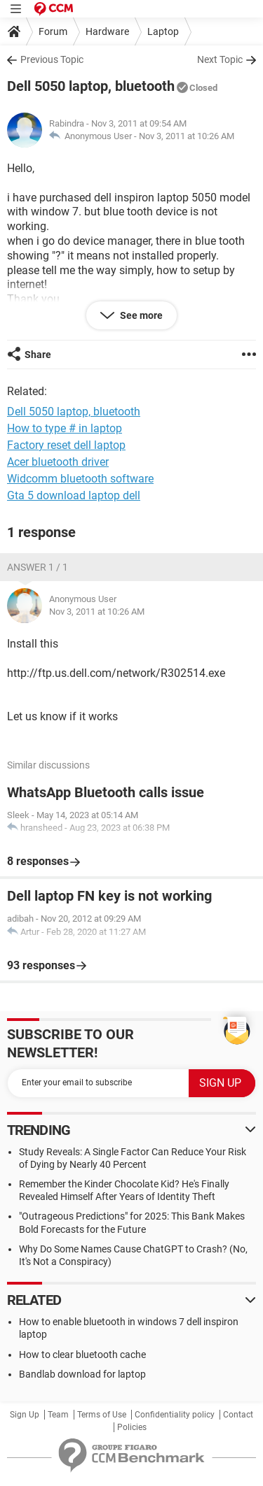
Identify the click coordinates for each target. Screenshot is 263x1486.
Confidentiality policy (175, 1415)
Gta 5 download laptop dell (73, 495)
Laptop (163, 31)
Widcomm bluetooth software (80, 478)
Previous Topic (51, 59)
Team (58, 1415)
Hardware (107, 31)
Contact (238, 1415)
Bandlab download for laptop (82, 1374)
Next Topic (220, 59)
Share (38, 354)
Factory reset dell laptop (66, 445)
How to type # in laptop (64, 428)
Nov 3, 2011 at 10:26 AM (186, 136)
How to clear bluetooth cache (82, 1354)
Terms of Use (101, 1415)
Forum (53, 31)
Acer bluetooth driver (58, 462)
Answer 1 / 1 (37, 567)
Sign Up (24, 1415)
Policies (132, 1427)
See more (140, 315)
